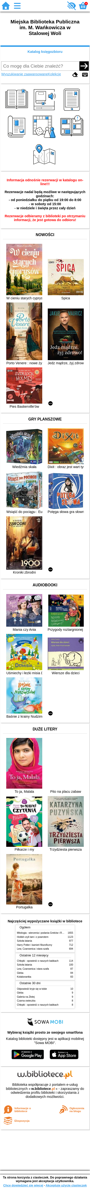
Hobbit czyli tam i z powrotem (32, 937)
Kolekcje (54, 74)
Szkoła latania (24, 941)
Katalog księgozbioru (45, 52)
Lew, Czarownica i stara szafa (33, 948)
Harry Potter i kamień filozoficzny (34, 945)
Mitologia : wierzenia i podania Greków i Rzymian (43, 933)
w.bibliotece (43, 1089)
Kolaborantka (24, 976)
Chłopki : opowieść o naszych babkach (38, 961)
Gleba (20, 973)
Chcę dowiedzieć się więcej (23, 1185)
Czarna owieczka (26, 1000)
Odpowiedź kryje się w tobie (32, 989)
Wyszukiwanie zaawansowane (24, 74)
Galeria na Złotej (26, 997)
